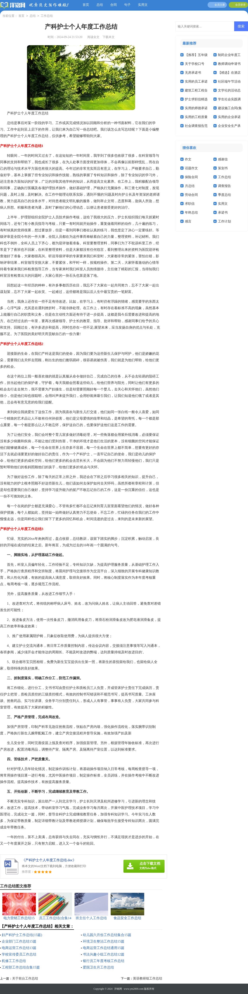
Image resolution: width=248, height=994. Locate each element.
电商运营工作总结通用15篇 (103, 948)
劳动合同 (191, 195)
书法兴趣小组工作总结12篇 (103, 954)
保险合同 (191, 177)
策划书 (223, 168)
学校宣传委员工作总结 (19, 954)
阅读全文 (93, 37)
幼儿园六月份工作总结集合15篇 (107, 935)
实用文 (143, 4)
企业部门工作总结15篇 (19, 941)
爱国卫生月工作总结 (98, 967)
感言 (188, 221)
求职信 (190, 203)
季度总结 (224, 195)
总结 (99, 4)
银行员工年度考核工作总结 (103, 961)
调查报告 (224, 186)
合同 (113, 4)
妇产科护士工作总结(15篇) (22, 935)
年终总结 (191, 212)
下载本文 (108, 37)
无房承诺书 (193, 72)
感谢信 (223, 159)
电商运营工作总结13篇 (19, 948)
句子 (127, 4)
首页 (86, 4)
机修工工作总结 (14, 961)
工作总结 (47, 16)
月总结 (190, 186)
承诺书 (223, 212)
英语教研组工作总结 (147, 978)
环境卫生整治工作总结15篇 (103, 941)
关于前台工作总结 (25, 978)
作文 (188, 159)
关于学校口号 (194, 64)
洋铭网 (118, 988)
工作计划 (224, 221)
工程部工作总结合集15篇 (21, 967)
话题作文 (191, 168)
